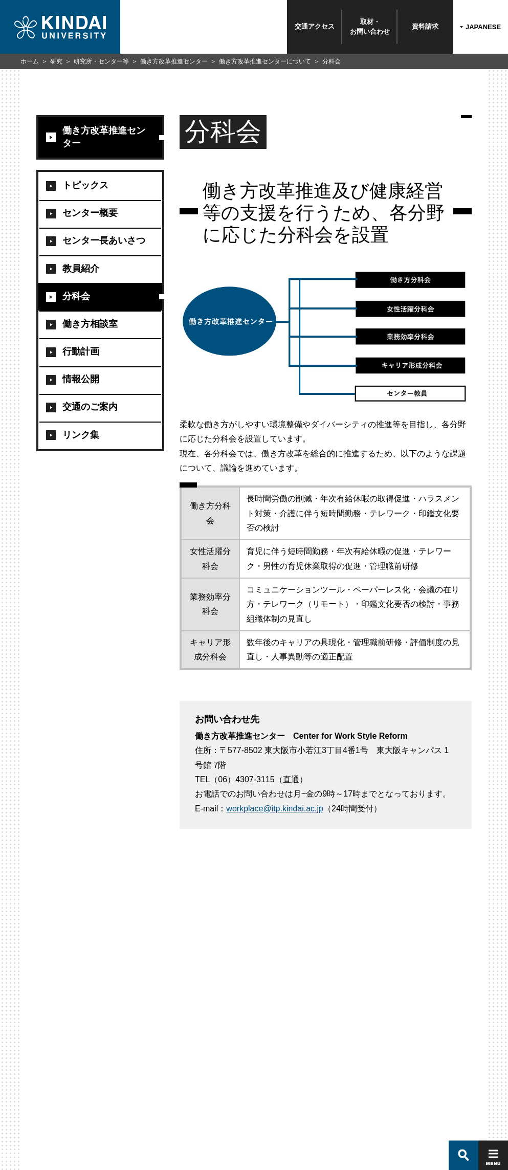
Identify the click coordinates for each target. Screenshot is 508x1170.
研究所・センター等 (101, 61)
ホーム (29, 61)
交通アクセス (315, 26)
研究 (56, 61)
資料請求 (425, 26)
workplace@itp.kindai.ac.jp (274, 808)
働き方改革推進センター (174, 61)
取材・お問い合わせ (370, 26)
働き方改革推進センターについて (265, 61)
